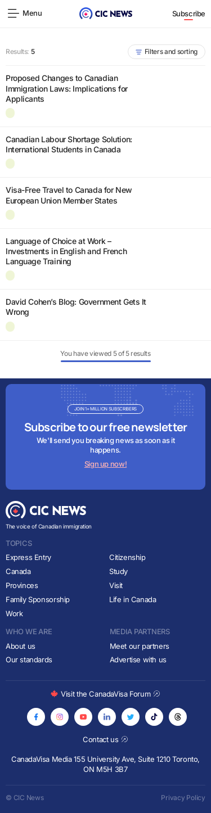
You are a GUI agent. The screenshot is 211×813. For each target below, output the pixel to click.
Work (14, 613)
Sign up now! (105, 463)
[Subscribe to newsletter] (105, 437)
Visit (116, 585)
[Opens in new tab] (36, 717)
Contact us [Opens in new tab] (105, 739)
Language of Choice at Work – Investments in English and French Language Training (66, 251)
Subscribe (189, 13)
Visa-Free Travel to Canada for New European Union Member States (69, 195)
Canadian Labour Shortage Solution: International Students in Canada (69, 144)
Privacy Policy (183, 797)
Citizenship (127, 557)
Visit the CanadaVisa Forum (105, 693)
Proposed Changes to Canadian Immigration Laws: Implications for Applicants (67, 88)
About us (20, 646)
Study (118, 571)
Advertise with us (138, 659)
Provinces (22, 585)
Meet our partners (139, 646)
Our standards (29, 659)
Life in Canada (132, 599)
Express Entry (28, 557)
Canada (18, 571)
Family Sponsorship (38, 599)
